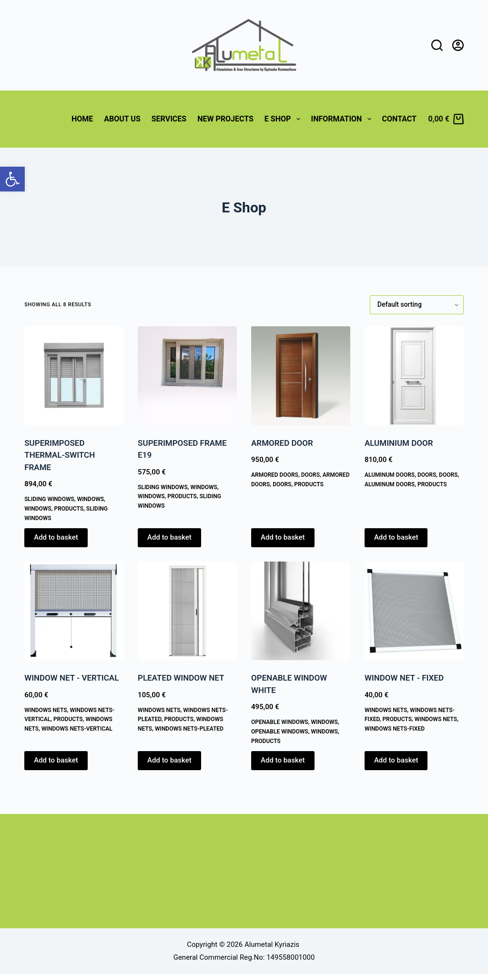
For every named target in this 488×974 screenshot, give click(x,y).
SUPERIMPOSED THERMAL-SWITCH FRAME (59, 455)
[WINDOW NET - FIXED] (414, 611)
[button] (12, 179)
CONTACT (399, 118)
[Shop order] (417, 304)
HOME (82, 118)
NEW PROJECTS (225, 118)
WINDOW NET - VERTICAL (71, 678)
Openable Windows (279, 722)
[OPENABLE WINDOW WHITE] (300, 611)
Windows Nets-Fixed (395, 728)
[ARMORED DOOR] (300, 375)
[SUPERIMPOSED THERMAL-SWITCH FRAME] (73, 375)
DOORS (310, 475)
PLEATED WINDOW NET (181, 678)
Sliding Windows (49, 499)
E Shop (284, 119)
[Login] (458, 45)
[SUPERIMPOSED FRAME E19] (187, 375)
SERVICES (169, 118)
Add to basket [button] (56, 537)
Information (343, 119)
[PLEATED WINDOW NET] (187, 611)
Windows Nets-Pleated (189, 728)
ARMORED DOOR (282, 443)
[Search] (437, 45)
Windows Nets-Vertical (76, 728)
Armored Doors (274, 475)
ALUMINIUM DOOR (399, 443)
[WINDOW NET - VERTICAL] (73, 611)
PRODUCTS (68, 508)
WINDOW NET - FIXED (404, 678)
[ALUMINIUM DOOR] (414, 375)
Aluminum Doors (390, 475)
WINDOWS (90, 499)
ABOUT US (122, 118)
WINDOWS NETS (45, 710)
